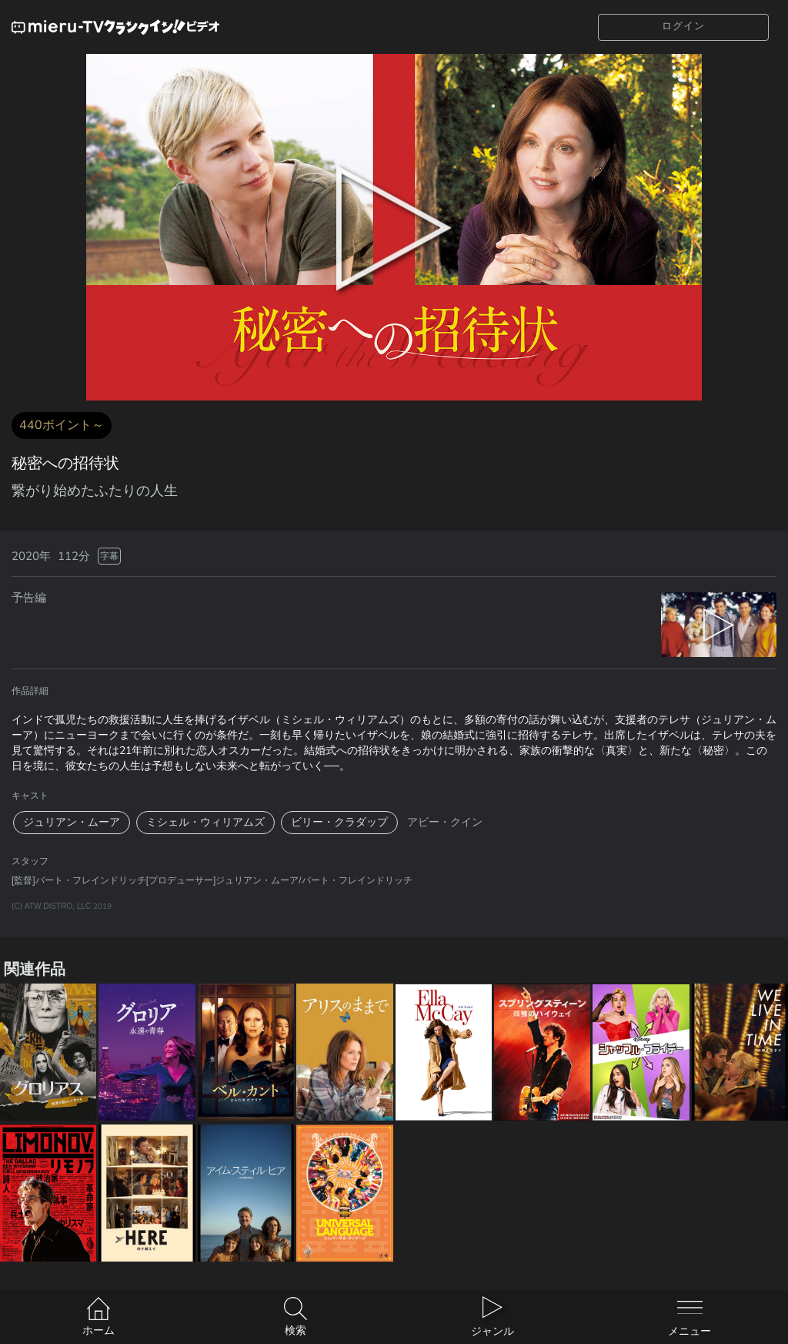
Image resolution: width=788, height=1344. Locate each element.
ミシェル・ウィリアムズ (205, 822)
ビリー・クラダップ (339, 822)
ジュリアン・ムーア (71, 822)
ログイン (683, 26)
